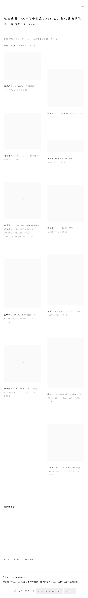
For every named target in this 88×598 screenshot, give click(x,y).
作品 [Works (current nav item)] (13, 46)
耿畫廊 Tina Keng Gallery (8, 6)
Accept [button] (70, 591)
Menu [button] (82, 6)
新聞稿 (33, 46)
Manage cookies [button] (24, 591)
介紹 (6, 46)
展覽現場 (23, 46)
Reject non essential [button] (49, 591)
